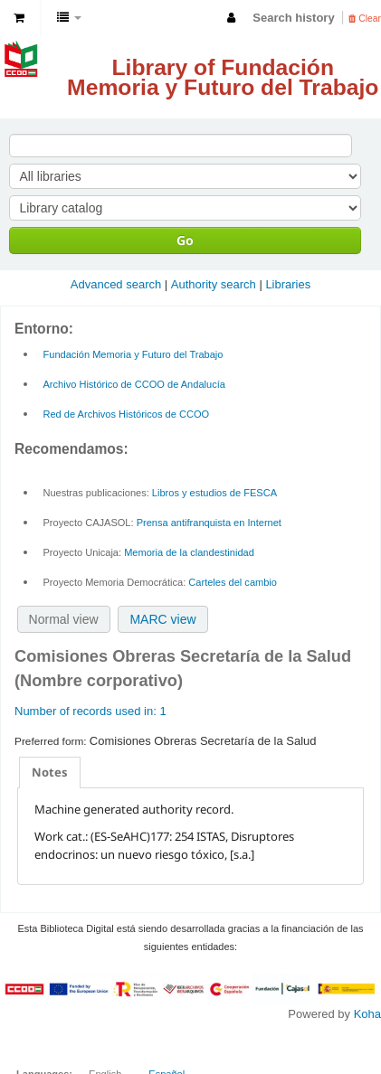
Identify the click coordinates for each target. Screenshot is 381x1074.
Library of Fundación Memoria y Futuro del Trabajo (222, 77)
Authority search (213, 284)
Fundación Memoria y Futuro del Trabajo (133, 354)
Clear (364, 19)
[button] (19, 18)
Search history (293, 17)
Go (185, 240)
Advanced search (116, 284)
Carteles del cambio (232, 582)
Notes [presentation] (50, 772)
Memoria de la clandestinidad (189, 552)
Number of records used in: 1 (90, 711)
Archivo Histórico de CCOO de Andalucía (134, 384)
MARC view (162, 619)
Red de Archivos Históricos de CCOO (126, 414)
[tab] (50, 772)
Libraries (287, 284)
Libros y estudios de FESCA (214, 492)
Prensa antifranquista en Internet (209, 522)
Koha (367, 1014)
